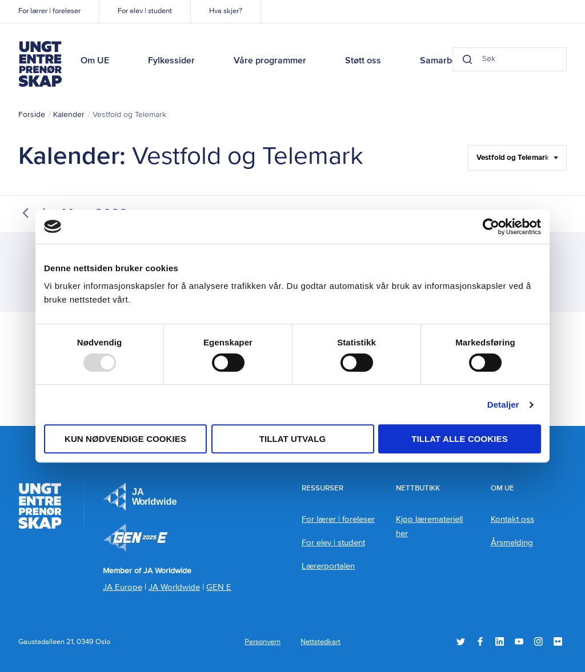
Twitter (460, 641)
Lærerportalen (328, 566)
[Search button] (467, 59)
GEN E (218, 587)
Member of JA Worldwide (135, 538)
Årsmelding (512, 542)
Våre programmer (270, 61)
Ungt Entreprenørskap (40, 64)
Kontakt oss (512, 519)
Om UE (95, 61)
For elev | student (145, 11)
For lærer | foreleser (49, 11)
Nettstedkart (320, 642)
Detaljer (503, 404)
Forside (31, 115)
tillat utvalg (292, 439)
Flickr (558, 641)
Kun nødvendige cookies (125, 439)
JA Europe (140, 496)
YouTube (519, 641)
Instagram (538, 641)
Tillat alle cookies (459, 439)
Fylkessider (171, 61)
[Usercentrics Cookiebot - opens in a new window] (491, 226)
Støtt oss (363, 61)
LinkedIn (499, 641)
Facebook (480, 641)
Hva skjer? (225, 11)
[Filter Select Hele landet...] (517, 158)
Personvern (263, 642)
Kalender (69, 115)
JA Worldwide (174, 587)
